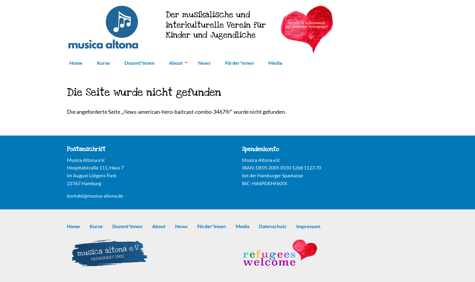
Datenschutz (273, 226)
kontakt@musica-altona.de (95, 195)
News (204, 63)
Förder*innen (239, 63)
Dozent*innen (139, 63)
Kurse (103, 63)
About (178, 63)
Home (75, 63)
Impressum (308, 226)
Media (275, 63)
